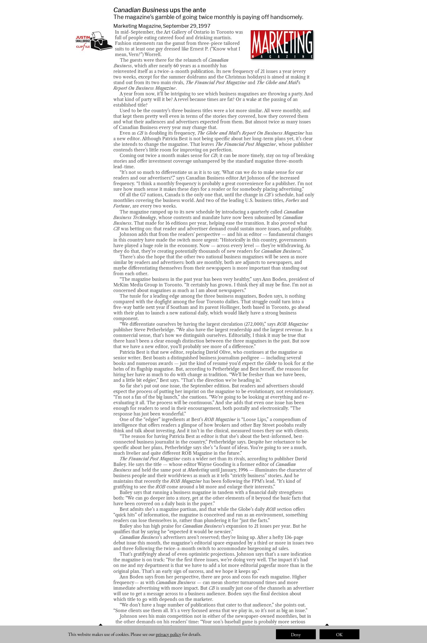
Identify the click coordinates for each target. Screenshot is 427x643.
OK (339, 634)
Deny (296, 634)
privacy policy (168, 634)
